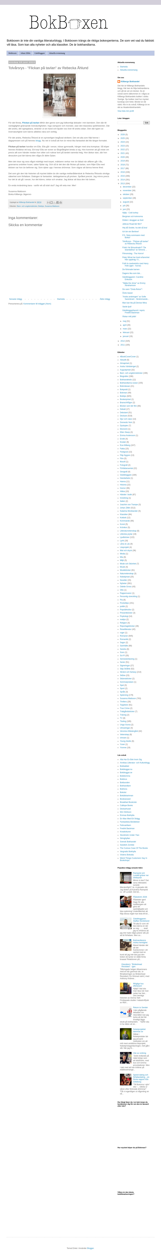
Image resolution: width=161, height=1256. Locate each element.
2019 (123, 161)
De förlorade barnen (131, 269)
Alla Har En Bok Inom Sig (131, 759)
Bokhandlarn (125, 786)
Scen (122, 652)
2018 (123, 165)
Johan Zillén (25, 53)
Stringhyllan (125, 838)
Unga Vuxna (125, 725)
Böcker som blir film (128, 406)
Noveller (123, 580)
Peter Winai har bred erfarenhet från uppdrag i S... (135, 258)
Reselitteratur (125, 629)
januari (126, 336)
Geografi (123, 472)
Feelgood (124, 452)
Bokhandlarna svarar (129, 383)
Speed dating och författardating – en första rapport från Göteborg (141, 1078)
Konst (122, 524)
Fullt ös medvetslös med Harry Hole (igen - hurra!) (135, 264)
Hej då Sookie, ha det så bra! (134, 228)
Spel (122, 685)
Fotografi (124, 465)
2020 (123, 157)
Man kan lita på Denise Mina (134, 303)
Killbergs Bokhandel (130, 81)
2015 (123, 176)
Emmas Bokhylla (127, 815)
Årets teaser (127, 293)
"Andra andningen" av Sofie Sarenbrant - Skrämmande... (135, 298)
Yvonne (123, 747)
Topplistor (124, 705)
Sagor (122, 642)
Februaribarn (125, 825)
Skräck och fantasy (128, 672)
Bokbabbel (124, 766)
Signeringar (125, 665)
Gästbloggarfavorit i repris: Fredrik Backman (133, 311)
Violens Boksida (127, 855)
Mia (121, 557)
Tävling (123, 721)
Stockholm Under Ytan (129, 835)
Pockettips (124, 603)
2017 (123, 168)
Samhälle (124, 646)
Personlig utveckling (128, 596)
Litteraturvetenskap (128, 531)
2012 (123, 341)
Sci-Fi (122, 655)
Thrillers (123, 702)
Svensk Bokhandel (128, 842)
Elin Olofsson (125, 812)
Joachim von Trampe (129, 504)
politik (122, 606)
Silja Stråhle (125, 669)
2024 (123, 142)
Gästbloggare (39, 53)
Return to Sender (140, 1007)
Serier (122, 662)
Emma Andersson (127, 435)
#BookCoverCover (128, 356)
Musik (122, 567)
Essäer (123, 442)
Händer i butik (126, 494)
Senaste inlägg (15, 299)
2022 (123, 149)
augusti (126, 202)
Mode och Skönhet (128, 564)
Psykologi (124, 616)
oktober (126, 194)
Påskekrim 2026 (140, 897)
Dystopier (124, 425)
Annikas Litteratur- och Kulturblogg (135, 763)
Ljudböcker (124, 537)
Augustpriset (125, 370)
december (127, 187)
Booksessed (125, 799)
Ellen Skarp (125, 432)
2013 (123, 183)
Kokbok (123, 517)
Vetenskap (124, 734)
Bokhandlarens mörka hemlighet (140, 941)
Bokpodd (124, 389)
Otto (122, 590)
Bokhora (123, 789)
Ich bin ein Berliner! (130, 231)
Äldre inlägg (105, 299)
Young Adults (125, 741)
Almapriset (124, 363)
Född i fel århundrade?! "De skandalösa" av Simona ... (134, 248)
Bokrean (123, 393)
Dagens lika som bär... (132, 273)
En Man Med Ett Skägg (130, 819)
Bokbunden (125, 782)
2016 (123, 172)
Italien (122, 501)
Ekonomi (124, 429)
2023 (123, 146)
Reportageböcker (127, 626)
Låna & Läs (125, 544)
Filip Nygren (125, 455)
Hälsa (122, 491)
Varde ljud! (126, 307)
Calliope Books (126, 805)
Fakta (122, 449)
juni (124, 209)
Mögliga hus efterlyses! (138, 985)
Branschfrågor (126, 402)
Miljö (122, 560)
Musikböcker (125, 570)
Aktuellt (123, 360)
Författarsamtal (126, 468)
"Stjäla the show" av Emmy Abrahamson (133, 284)
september (128, 198)
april (125, 325)
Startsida (61, 299)
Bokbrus (123, 779)
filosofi (122, 462)
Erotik (122, 439)
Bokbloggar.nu (126, 769)
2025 (123, 138)
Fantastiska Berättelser (130, 822)
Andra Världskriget (128, 366)
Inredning (124, 498)
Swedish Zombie (127, 845)
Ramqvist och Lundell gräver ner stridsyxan (141, 875)
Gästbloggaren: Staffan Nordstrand (141, 920)
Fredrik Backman (127, 828)
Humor (123, 488)
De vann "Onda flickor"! (132, 289)
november (127, 190)
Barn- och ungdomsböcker (27, 206)
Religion (123, 623)
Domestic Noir (126, 422)
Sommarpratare (126, 682)
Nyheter (123, 583)
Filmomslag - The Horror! (133, 253)
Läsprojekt (124, 547)
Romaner (124, 636)
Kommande (125, 521)
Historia (123, 485)
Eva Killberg (125, 445)
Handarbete (125, 478)
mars (125, 329)
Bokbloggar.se (126, 772)
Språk (122, 692)
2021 (123, 153)
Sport (122, 688)
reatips (123, 619)
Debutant (124, 412)
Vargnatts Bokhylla (128, 851)
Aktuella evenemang (57, 53)
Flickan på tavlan (30, 123)
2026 (123, 134)
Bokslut (123, 792)
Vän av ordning (139, 1053)
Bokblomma (125, 776)
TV (121, 718)
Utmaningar (125, 728)
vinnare (123, 738)
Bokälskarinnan (126, 795)
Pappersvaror (126, 593)
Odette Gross (125, 586)
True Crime (125, 708)
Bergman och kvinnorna (132, 216)
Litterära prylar (126, 534)
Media (122, 554)
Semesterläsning (127, 659)
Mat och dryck (126, 550)
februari (126, 332)
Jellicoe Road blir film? (132, 224)
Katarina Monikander (129, 511)
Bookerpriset (125, 399)
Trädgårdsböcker (127, 711)
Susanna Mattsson (52, 206)
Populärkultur (125, 610)
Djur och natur (126, 419)
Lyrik (122, 541)
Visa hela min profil (126, 111)
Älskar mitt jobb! (129, 316)
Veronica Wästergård (129, 731)
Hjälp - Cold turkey (130, 213)
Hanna (123, 481)
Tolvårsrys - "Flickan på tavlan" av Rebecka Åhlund (135, 242)
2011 (123, 345)
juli (124, 205)
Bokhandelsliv (126, 380)
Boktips (41, 206)
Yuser (122, 744)
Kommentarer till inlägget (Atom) (37, 304)
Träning (123, 715)
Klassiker (124, 514)
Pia (121, 600)
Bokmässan (125, 386)
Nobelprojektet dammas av (139, 1030)
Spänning (124, 695)
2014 (123, 180)
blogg (38, 140)
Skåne (122, 675)
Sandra (123, 649)
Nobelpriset (125, 577)
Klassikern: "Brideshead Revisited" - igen (132, 965)
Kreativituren (125, 832)
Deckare (123, 416)
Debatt (123, 409)
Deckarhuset (125, 809)
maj (125, 321)
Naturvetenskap (126, 573)
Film (122, 458)
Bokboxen (12, 53)
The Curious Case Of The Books (134, 848)
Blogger (90, 1248)
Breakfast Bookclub (128, 802)
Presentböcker (126, 613)
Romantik (124, 639)
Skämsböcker (126, 678)
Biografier (124, 376)
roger (122, 633)
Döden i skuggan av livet (132, 220)
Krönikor (123, 527)
